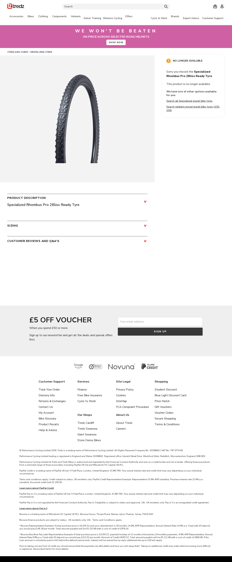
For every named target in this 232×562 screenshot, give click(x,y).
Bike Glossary (47, 419)
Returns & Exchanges (52, 401)
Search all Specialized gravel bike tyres (189, 101)
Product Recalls (49, 424)
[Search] (116, 6)
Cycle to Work (86, 401)
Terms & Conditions (167, 424)
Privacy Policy (125, 390)
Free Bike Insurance (89, 395)
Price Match (162, 401)
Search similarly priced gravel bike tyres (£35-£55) (193, 108)
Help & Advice (48, 430)
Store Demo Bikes (89, 440)
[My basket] (215, 6)
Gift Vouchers (163, 407)
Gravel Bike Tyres (41, 52)
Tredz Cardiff (85, 423)
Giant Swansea (86, 434)
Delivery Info (47, 395)
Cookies (121, 395)
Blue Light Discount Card (170, 395)
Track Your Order (49, 390)
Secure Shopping (165, 419)
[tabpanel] (71, 18)
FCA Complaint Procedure (132, 407)
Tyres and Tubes (17, 52)
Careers (121, 429)
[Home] (15, 7)
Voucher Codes (164, 413)
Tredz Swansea (87, 429)
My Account (46, 413)
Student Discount (166, 390)
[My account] (222, 6)
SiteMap (121, 401)
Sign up (160, 331)
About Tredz (124, 423)
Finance (82, 390)
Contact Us (46, 407)
